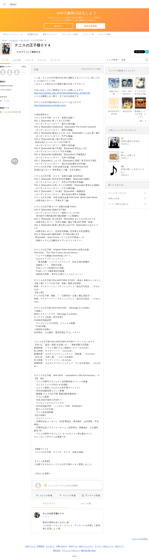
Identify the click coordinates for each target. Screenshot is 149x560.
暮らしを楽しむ (128, 155)
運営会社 (56, 550)
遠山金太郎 (127, 111)
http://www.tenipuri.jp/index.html (50, 105)
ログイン (58, 26)
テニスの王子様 (8, 112)
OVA (19, 112)
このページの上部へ (140, 539)
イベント (42, 60)
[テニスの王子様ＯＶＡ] (37, 515)
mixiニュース (108, 546)
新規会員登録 (90, 26)
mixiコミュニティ (86, 546)
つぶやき (17, 60)
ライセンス (50, 546)
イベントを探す (104, 34)
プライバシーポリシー (71, 550)
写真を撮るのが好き (130, 141)
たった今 (46, 516)
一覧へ (141, 121)
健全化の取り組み (88, 550)
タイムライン (49, 503)
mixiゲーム (73, 546)
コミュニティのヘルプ (117, 193)
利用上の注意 (113, 199)
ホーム (4, 40)
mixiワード (119, 546)
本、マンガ (25, 40)
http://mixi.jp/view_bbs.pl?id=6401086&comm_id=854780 (62, 93)
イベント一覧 (88, 34)
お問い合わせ (61, 546)
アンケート (55, 60)
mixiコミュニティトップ (13, 34)
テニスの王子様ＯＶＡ (53, 513)
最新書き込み (32, 34)
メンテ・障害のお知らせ (118, 204)
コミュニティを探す (70, 34)
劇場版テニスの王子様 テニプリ (140, 114)
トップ (5, 60)
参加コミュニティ (50, 34)
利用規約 (40, 546)
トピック (29, 60)
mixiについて (30, 546)
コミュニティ (14, 40)
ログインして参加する (29, 52)
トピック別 (85, 503)
